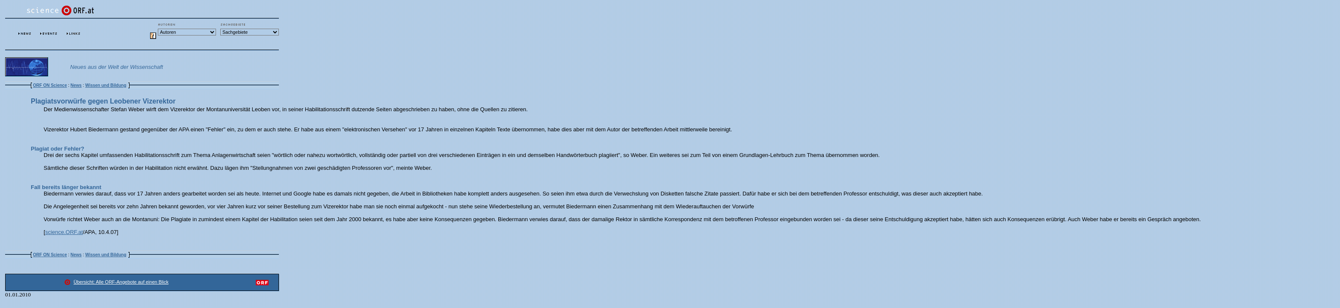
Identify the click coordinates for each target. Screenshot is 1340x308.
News (76, 85)
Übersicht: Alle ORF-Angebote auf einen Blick (121, 281)
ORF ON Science (50, 85)
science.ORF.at (64, 232)
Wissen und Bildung (105, 85)
